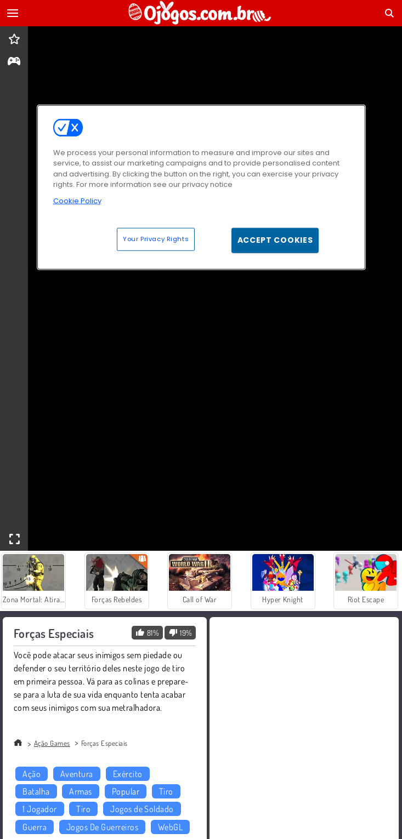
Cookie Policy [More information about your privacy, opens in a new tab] (77, 200)
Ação (31, 773)
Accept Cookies (275, 240)
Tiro (166, 791)
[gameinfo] (14, 62)
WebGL (170, 826)
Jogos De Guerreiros (102, 826)
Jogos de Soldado (142, 808)
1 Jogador (39, 808)
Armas (80, 791)
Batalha (35, 791)
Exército (128, 773)
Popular (125, 791)
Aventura (76, 773)
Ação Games (52, 743)
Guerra (34, 826)
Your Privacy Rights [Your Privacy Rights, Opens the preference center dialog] (156, 239)
